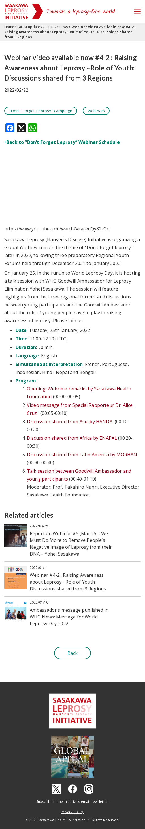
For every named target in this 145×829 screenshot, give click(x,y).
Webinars (96, 110)
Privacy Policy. (72, 811)
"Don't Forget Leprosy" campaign (40, 110)
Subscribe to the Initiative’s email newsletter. (72, 801)
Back (72, 653)
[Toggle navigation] (137, 11)
